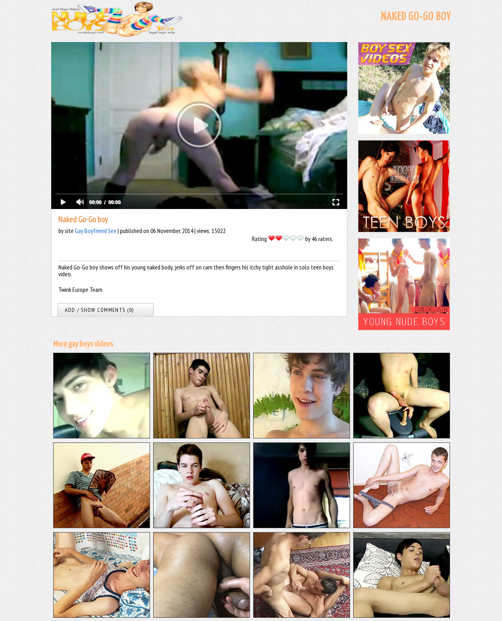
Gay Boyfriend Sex (95, 231)
